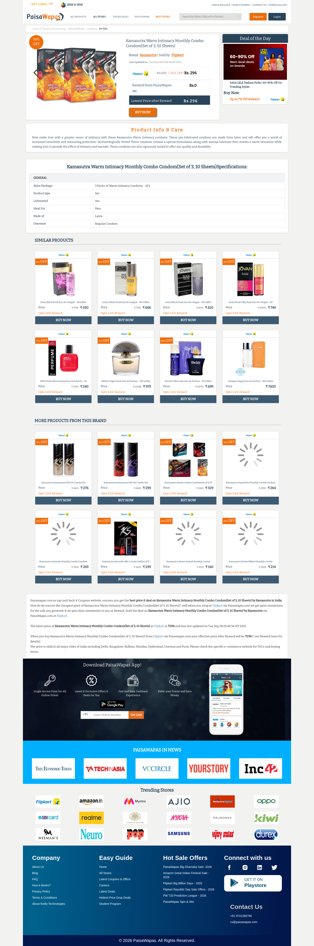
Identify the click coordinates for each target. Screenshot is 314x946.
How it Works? (41, 885)
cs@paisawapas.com (244, 922)
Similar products (54, 240)
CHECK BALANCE (221, 5)
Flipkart (178, 55)
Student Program (110, 903)
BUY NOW (142, 112)
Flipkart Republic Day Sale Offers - (188, 889)
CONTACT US (260, 5)
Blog (35, 873)
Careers (104, 885)
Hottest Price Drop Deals (115, 897)
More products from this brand (70, 420)
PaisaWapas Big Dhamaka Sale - (187, 867)
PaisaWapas (144, 940)
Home (103, 867)
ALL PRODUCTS (78, 16)
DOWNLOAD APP (278, 5)
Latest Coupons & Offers (115, 879)
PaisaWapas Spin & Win (178, 901)
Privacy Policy (41, 891)
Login (277, 16)
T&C (134, 91)
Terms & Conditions (44, 897)
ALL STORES (99, 16)
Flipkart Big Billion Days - (182, 883)
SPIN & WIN (71, 5)
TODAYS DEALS (121, 16)
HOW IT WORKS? (242, 5)
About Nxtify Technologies (48, 903)
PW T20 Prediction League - (184, 895)
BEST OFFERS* (163, 16)
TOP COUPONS (141, 16)
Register (258, 16)
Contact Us (246, 906)
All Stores (105, 873)
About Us (38, 867)
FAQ (35, 879)
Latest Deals (107, 891)
